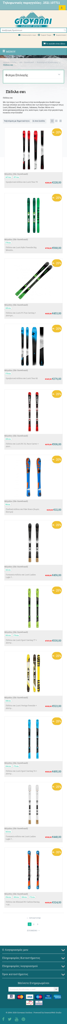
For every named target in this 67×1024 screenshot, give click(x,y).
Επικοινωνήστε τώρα (27, 35)
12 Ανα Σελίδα (38, 121)
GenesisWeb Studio (52, 1012)
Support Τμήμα (45, 35)
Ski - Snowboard (26, 62)
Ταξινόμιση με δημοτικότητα (17, 121)
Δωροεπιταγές (59, 35)
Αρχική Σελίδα (9, 62)
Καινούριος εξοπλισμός (47, 62)
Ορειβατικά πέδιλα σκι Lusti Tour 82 (22, 378)
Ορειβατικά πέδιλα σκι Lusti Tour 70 (22, 182)
